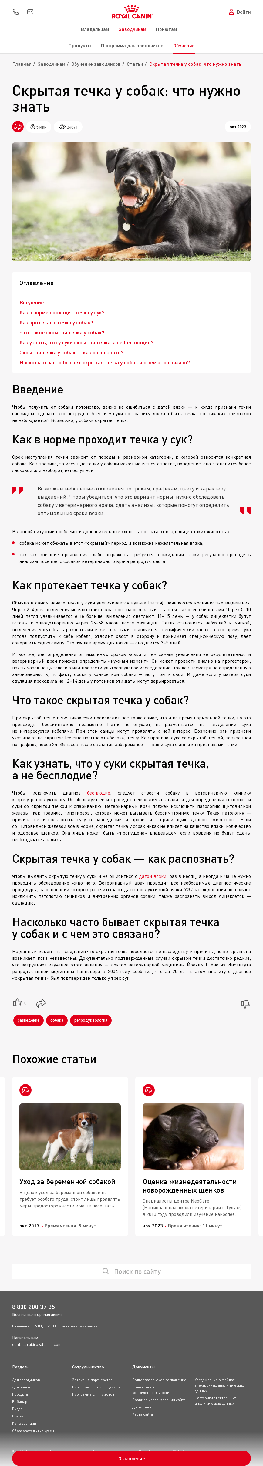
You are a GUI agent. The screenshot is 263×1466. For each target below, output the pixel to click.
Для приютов (23, 1387)
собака (56, 1020)
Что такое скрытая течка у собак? (61, 332)
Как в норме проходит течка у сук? (62, 312)
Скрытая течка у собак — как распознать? (71, 352)
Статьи (135, 64)
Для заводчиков (26, 1379)
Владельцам (95, 29)
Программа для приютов (93, 1394)
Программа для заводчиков (132, 45)
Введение (31, 302)
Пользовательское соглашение (159, 1379)
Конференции (24, 1423)
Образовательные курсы (33, 1430)
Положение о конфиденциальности (150, 1390)
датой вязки (152, 876)
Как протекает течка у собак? (56, 322)
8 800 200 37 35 (33, 1306)
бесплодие (98, 793)
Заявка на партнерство (92, 1379)
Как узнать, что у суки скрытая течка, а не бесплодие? (86, 342)
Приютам (166, 29)
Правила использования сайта (159, 1399)
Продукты (80, 45)
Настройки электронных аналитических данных (215, 1401)
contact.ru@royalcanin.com (37, 1344)
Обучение (184, 45)
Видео (17, 1409)
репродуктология (90, 1020)
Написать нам (25, 1337)
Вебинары (21, 1401)
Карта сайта (142, 1414)
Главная (22, 64)
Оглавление (131, 1458)
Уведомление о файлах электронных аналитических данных (219, 1385)
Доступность (142, 1407)
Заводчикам (132, 29)
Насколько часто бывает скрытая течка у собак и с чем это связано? (104, 362)
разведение (28, 1020)
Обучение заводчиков (96, 64)
